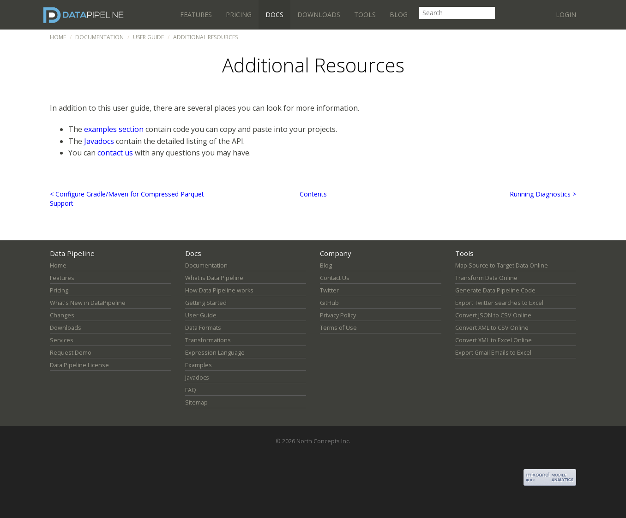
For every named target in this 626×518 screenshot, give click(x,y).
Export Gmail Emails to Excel (493, 353)
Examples (198, 365)
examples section (114, 129)
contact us (115, 153)
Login (566, 14)
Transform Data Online (486, 278)
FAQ (190, 390)
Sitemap (196, 402)
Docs (274, 14)
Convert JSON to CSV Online (493, 315)
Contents (313, 194)
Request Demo (70, 353)
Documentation (99, 37)
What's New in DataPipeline (88, 303)
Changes (62, 315)
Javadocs (99, 141)
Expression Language (215, 353)
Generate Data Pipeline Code (495, 290)
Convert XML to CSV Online (492, 328)
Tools (365, 14)
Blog (399, 14)
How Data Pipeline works (219, 290)
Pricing (239, 14)
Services (61, 340)
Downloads (318, 14)
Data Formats (203, 328)
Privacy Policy (338, 315)
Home (58, 37)
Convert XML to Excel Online (493, 340)
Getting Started (206, 303)
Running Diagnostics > (543, 194)
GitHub (329, 303)
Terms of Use (338, 328)
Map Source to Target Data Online (501, 265)
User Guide (148, 37)
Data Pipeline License (79, 365)
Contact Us (334, 278)
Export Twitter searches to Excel (499, 303)
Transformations (208, 340)
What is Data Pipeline (214, 278)
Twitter (329, 290)
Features (196, 14)
